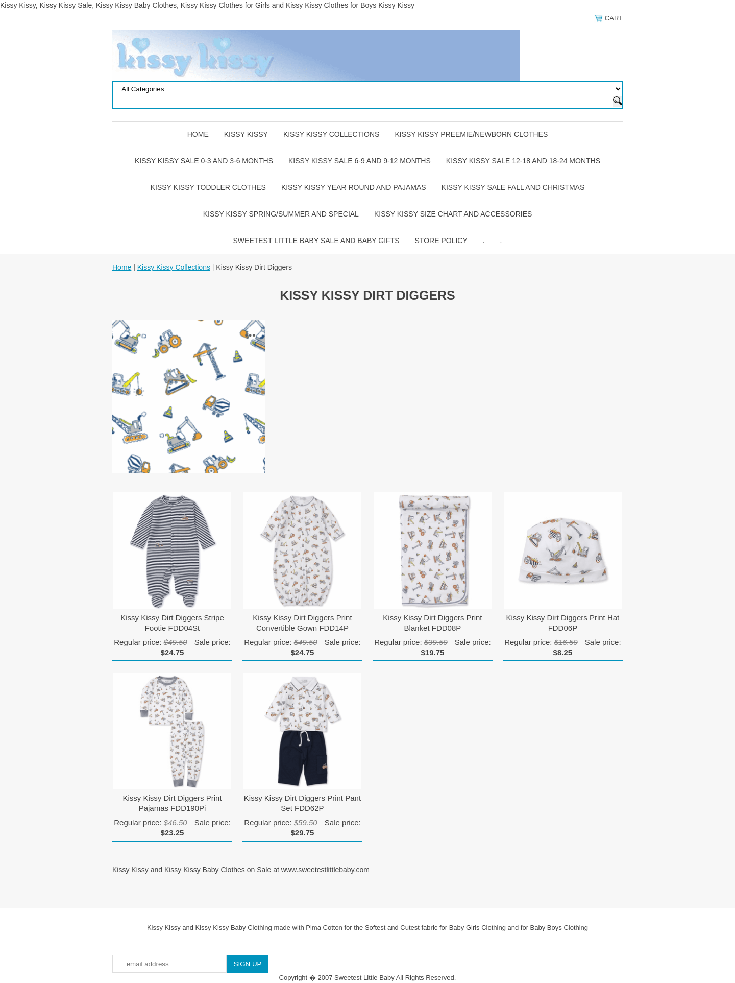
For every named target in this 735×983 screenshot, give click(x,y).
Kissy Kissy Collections (331, 134)
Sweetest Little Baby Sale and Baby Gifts (316, 240)
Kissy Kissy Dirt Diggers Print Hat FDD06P (563, 622)
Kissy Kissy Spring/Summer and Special (281, 214)
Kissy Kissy (246, 134)
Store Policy (441, 240)
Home (198, 134)
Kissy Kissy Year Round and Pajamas (353, 187)
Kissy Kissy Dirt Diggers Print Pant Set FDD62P (302, 803)
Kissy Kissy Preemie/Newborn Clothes (471, 134)
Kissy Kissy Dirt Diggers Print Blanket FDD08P (432, 622)
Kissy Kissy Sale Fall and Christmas (513, 187)
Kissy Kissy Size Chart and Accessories (453, 214)
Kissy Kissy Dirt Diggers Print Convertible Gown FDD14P (302, 622)
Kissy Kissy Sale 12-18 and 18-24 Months (523, 161)
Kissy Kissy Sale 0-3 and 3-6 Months (204, 161)
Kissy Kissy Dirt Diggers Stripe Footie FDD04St (172, 622)
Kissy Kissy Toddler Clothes (208, 187)
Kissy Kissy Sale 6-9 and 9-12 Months (359, 161)
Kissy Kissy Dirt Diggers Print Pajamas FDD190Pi (172, 803)
